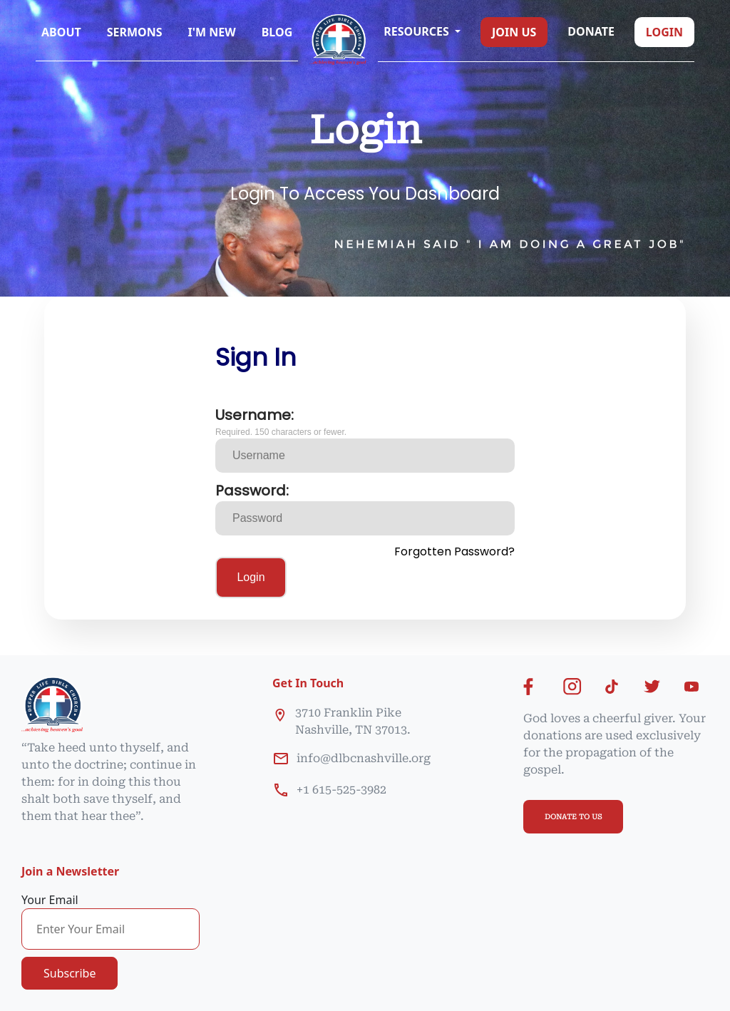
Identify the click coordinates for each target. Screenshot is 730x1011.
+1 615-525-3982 (341, 789)
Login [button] (664, 32)
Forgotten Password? (454, 551)
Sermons (135, 32)
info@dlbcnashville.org (364, 758)
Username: (254, 415)
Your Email (49, 900)
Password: (252, 491)
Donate (591, 31)
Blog (277, 32)
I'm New (212, 32)
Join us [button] (514, 32)
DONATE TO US (573, 817)
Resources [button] (418, 31)
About (61, 32)
